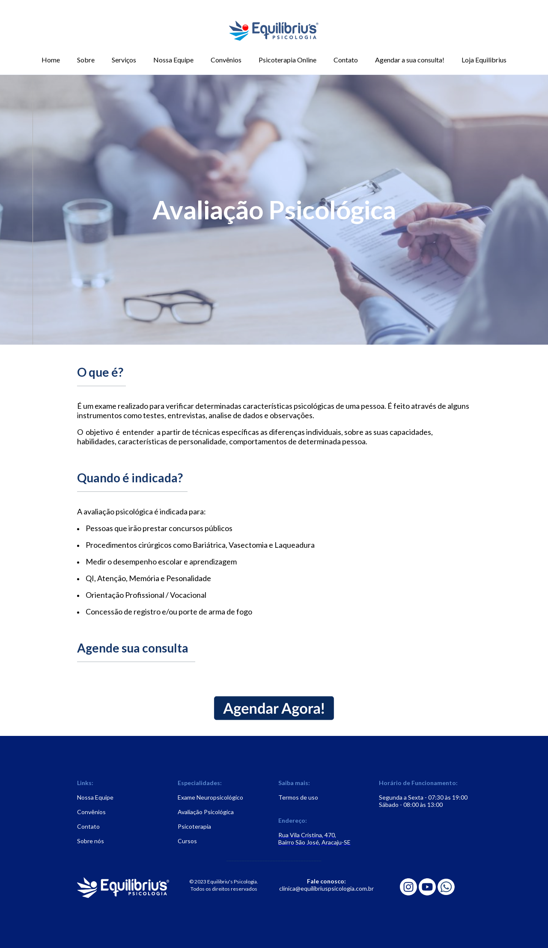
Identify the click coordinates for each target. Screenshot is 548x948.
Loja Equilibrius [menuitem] (484, 60)
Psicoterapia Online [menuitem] (287, 60)
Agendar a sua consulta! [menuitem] (409, 60)
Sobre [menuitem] (86, 60)
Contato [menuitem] (346, 60)
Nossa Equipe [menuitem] (173, 60)
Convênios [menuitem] (226, 60)
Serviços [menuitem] (124, 60)
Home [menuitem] (51, 60)
